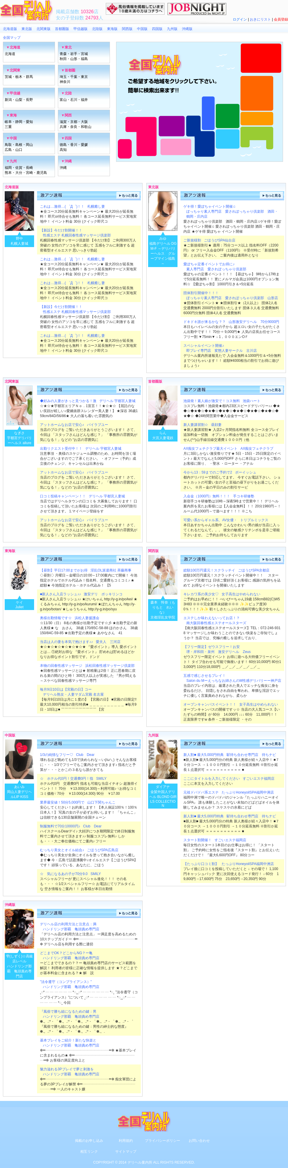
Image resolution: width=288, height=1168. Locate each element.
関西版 (127, 29)
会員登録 (281, 19)
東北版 (26, 29)
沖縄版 (187, 29)
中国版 (142, 29)
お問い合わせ (199, 1141)
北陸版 (97, 29)
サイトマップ (125, 1151)
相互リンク (89, 1151)
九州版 (172, 29)
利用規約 (126, 1141)
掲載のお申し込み (89, 1141)
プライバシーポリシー (162, 1141)
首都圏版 (62, 29)
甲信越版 (80, 29)
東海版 (112, 29)
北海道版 (10, 29)
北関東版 (43, 29)
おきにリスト (260, 19)
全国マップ (12, 38)
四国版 (157, 29)
